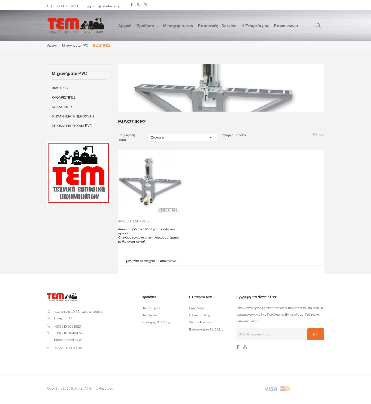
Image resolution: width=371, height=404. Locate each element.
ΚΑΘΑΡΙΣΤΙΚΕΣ (63, 97)
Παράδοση (196, 308)
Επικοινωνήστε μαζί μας (206, 329)
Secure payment (201, 322)
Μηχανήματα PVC (69, 73)
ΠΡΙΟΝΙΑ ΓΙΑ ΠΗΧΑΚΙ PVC (72, 126)
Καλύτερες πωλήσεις (156, 322)
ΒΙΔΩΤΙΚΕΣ (60, 88)
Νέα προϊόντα (151, 315)
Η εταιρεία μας (199, 315)
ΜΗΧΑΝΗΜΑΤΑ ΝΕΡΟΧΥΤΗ (73, 116)
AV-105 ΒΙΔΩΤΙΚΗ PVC (134, 221)
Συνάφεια (182, 137)
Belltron (77, 388)
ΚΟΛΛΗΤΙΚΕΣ (62, 107)
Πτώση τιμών (151, 308)
